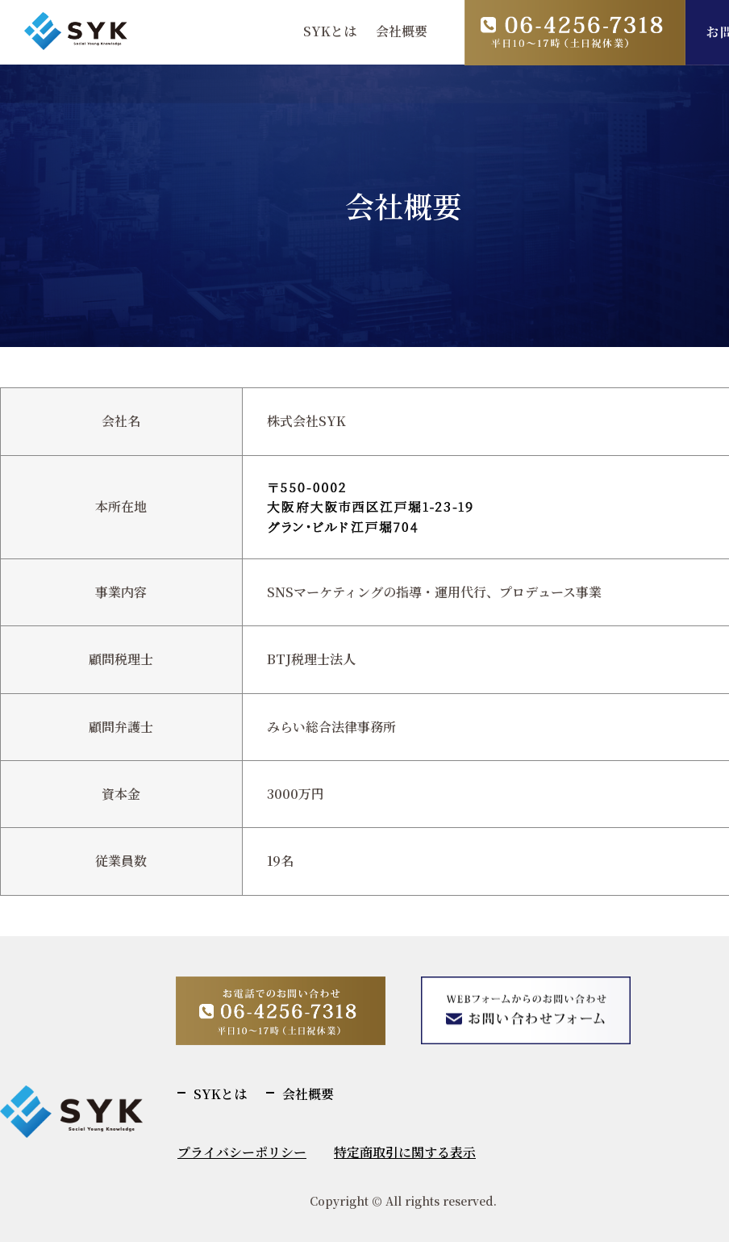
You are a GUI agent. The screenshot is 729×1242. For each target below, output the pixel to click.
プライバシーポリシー (241, 1152)
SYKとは (329, 31)
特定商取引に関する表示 (405, 1152)
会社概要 (401, 31)
